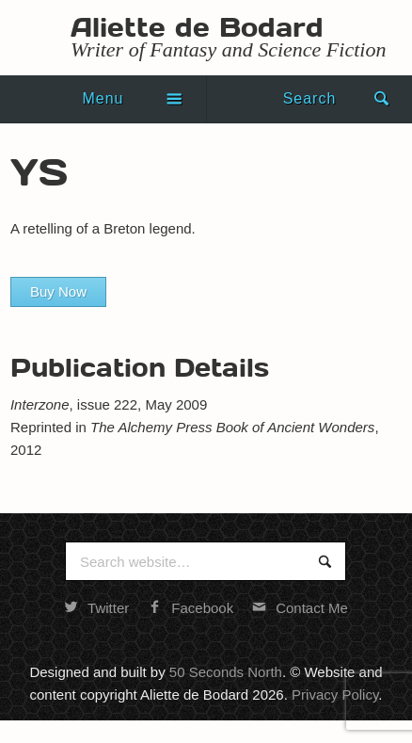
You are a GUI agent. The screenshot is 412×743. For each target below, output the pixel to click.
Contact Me (300, 608)
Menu (102, 98)
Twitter (96, 608)
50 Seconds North (225, 672)
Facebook (190, 608)
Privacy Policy (335, 694)
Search (310, 98)
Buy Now (58, 291)
